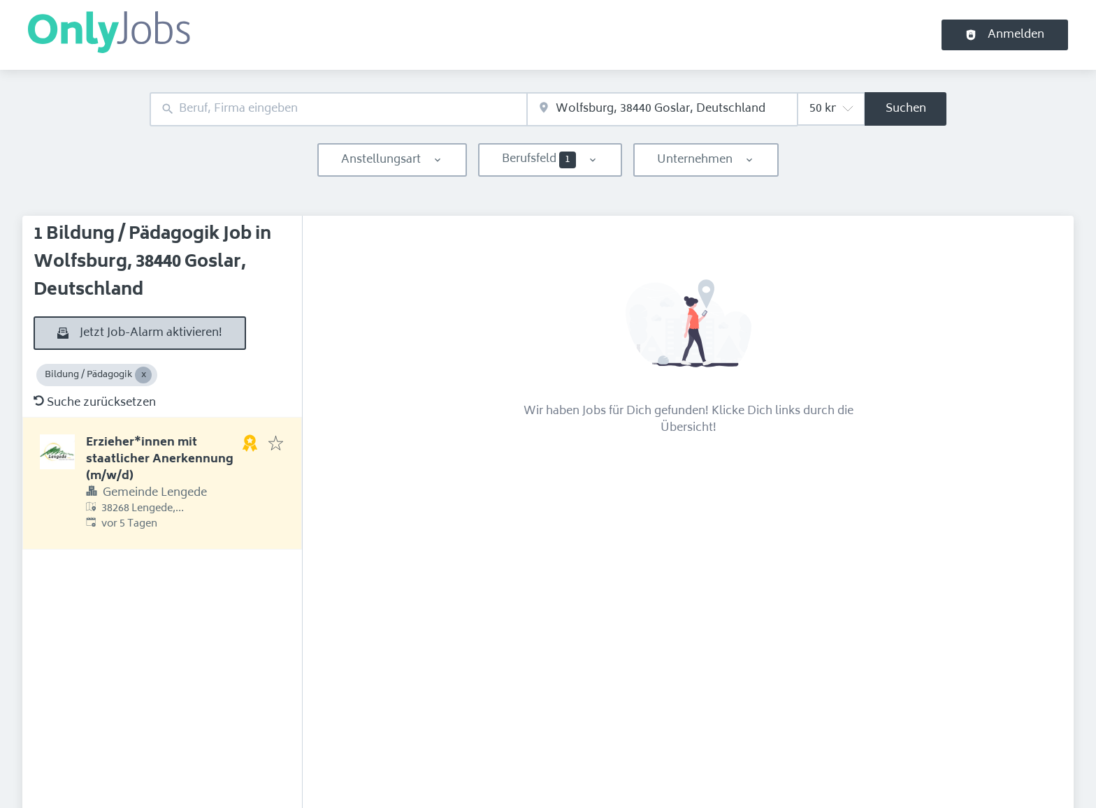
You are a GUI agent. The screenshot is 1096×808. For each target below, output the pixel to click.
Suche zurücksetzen (95, 403)
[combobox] (338, 109)
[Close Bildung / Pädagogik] (143, 375)
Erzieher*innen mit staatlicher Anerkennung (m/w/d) (159, 459)
